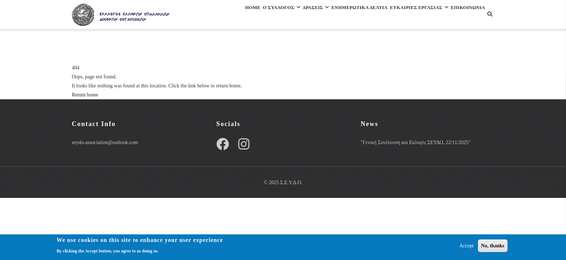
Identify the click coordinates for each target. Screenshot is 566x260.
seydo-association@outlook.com (105, 142)
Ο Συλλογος (244, 15)
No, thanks (493, 247)
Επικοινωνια (217, 47)
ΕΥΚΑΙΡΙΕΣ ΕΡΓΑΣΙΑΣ (412, 15)
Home (207, 15)
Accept (466, 247)
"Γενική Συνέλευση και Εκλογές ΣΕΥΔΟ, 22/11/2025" (416, 142)
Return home (85, 95)
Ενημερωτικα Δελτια (340, 15)
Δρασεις (287, 15)
